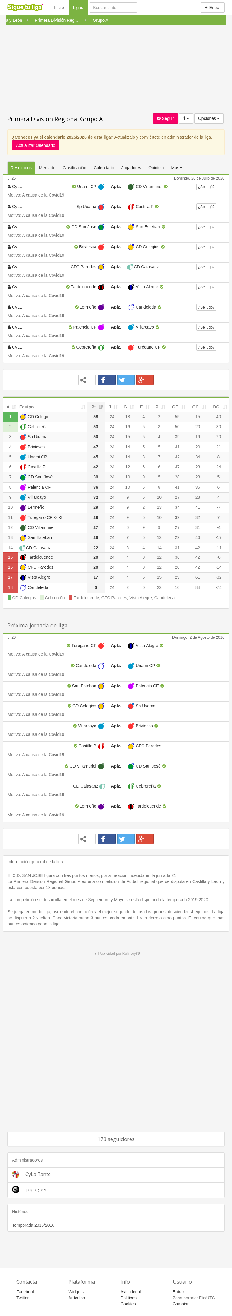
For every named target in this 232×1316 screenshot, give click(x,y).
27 (177, 497)
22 (159, 587)
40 (218, 416)
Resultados (21, 167)
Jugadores (131, 167)
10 (127, 476)
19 (197, 436)
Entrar (213, 7)
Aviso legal (131, 1291)
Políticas (129, 1297)
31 (197, 527)
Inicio (59, 7)
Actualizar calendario (35, 145)
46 (197, 537)
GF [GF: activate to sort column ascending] (175, 407)
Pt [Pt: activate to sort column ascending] (94, 407)
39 (177, 436)
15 (197, 416)
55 (177, 416)
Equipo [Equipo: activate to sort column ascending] (26, 407)
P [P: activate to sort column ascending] (157, 407)
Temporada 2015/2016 (33, 1225)
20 (197, 426)
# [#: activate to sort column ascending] (8, 407)
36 (177, 557)
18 (127, 416)
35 (197, 487)
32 (197, 517)
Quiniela (156, 167)
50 (177, 426)
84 (197, 587)
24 (112, 416)
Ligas (80, 7)
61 (197, 577)
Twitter (22, 1297)
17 (10, 577)
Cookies (128, 1303)
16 (127, 426)
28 (177, 476)
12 (127, 467)
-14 (218, 567)
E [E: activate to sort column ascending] (141, 407)
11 (10, 517)
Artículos (77, 1297)
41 (177, 447)
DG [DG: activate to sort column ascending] (216, 407)
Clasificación (75, 167)
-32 (218, 577)
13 (159, 507)
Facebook (25, 1291)
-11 (218, 547)
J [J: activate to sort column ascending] (110, 407)
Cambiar (181, 1303)
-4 (218, 527)
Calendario (104, 167)
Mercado (47, 167)
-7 (218, 507)
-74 (218, 587)
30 (218, 426)
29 (177, 537)
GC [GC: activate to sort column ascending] (195, 407)
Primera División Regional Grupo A (55, 119)
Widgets (76, 1291)
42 (177, 457)
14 (127, 447)
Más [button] (176, 167)
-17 (218, 537)
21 (218, 447)
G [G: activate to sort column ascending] (125, 407)
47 (177, 467)
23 (197, 467)
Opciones (209, 118)
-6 (218, 557)
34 (197, 457)
